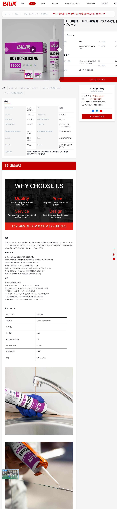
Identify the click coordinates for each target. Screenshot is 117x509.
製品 (32, 3)
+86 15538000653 (95, 99)
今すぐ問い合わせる (97, 116)
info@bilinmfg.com (98, 96)
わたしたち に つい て (72, 3)
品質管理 (104, 3)
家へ (22, 3)
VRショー (55, 3)
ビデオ (43, 3)
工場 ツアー (91, 3)
